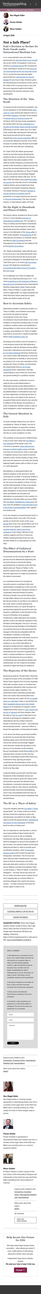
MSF (5, 505)
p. (21, 367)
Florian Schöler (16, 22)
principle (25, 218)
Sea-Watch (10, 502)
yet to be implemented (13, 199)
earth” (20, 715)
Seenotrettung (19, 1063)
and (36, 709)
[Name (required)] (20, 1014)
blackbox (14, 115)
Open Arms (30, 502)
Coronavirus (7, 1060)
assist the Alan (27, 505)
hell (13, 715)
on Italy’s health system (19, 449)
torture (5, 712)
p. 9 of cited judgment (12, 353)
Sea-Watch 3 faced (31, 808)
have (35, 110)
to (8, 113)
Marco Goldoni (16, 29)
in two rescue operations (21, 138)
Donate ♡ (20, 1270)
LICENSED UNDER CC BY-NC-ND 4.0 (20, 911)
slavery (31, 709)
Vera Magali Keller (17, 15)
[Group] (14, 3)
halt (12, 113)
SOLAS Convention (16, 246)
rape (27, 709)
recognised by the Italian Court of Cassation (19, 268)
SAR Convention (19, 240)
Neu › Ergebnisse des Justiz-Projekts (20, 10)
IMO (22, 287)
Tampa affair (30, 232)
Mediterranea (20, 502)
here (12, 271)
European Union (19, 1060)
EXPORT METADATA (20, 917)
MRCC (31, 751)
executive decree (17, 66)
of (30, 218)
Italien (5, 1071)
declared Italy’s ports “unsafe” (27, 60)
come (5, 113)
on (17, 715)
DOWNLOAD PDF (20, 906)
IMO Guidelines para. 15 (18, 337)
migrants (14, 712)
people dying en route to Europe (17, 118)
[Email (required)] (20, 1020)
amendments (26, 235)
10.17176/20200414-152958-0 (19, 940)
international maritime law (13, 221)
